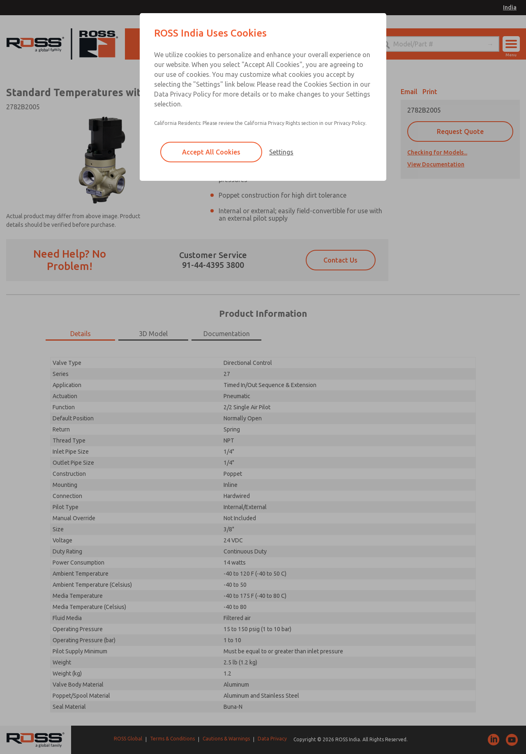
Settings (281, 152)
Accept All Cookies (211, 152)
